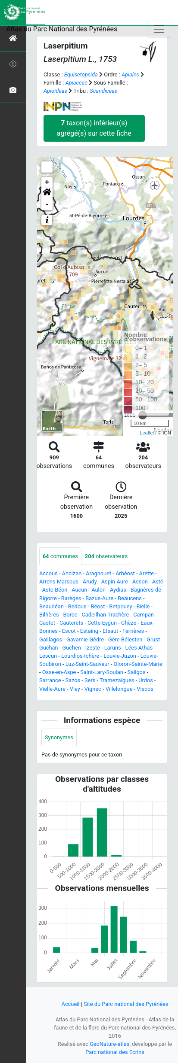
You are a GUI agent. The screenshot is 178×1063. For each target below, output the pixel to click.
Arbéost (125, 573)
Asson (140, 581)
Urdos (145, 680)
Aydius (118, 589)
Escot (69, 631)
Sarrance (50, 680)
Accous (48, 573)
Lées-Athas (139, 647)
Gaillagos (50, 639)
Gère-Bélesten (125, 639)
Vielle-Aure (52, 689)
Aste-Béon (55, 589)
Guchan (48, 647)
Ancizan (72, 573)
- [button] (47, 205)
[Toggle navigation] (159, 29)
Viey (75, 689)
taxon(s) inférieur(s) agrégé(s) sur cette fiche (94, 128)
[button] (47, 193)
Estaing (89, 631)
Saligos (137, 672)
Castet (47, 623)
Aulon (98, 589)
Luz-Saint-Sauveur (87, 664)
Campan (143, 614)
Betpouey (120, 606)
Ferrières (133, 631)
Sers (89, 680)
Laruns (112, 647)
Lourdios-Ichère (80, 656)
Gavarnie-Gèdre (85, 639)
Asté (157, 581)
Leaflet (147, 432)
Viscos (145, 689)
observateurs (106, 556)
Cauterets (71, 623)
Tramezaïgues (117, 680)
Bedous (77, 606)
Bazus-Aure (99, 598)
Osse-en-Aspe (59, 672)
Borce (70, 614)
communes (60, 556)
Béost (98, 606)
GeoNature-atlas (110, 1044)
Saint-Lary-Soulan (101, 672)
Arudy (90, 581)
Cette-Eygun (102, 623)
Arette (146, 573)
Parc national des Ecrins (114, 1052)
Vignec (92, 689)
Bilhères (49, 614)
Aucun (79, 589)
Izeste (92, 647)
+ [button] (47, 182)
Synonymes (59, 737)
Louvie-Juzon (119, 656)
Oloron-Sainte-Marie (138, 664)
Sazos (72, 680)
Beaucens (130, 598)
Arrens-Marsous (58, 581)
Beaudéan (51, 606)
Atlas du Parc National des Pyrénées (62, 29)
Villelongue (119, 689)
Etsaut (110, 631)
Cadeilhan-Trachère (105, 614)
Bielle (143, 606)
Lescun (48, 656)
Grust (153, 639)
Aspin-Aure (114, 581)
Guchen (71, 647)
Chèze (128, 623)
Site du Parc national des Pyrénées (126, 1004)
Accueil (71, 1004)
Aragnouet (98, 573)
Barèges (71, 598)
